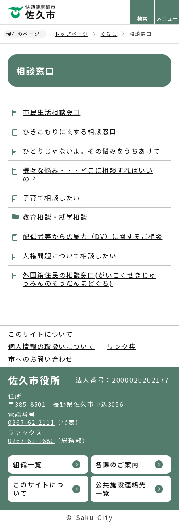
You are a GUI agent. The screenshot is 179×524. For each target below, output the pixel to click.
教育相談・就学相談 (55, 217)
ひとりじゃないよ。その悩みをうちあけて (91, 151)
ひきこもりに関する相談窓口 (70, 131)
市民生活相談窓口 (51, 112)
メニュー (166, 18)
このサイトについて (40, 334)
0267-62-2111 (31, 422)
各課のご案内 (117, 464)
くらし (109, 33)
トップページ (71, 33)
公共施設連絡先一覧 (120, 489)
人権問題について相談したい (70, 255)
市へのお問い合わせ (40, 359)
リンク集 (121, 346)
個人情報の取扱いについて (51, 346)
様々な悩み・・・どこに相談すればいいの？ (88, 174)
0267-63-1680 (31, 440)
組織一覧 (27, 464)
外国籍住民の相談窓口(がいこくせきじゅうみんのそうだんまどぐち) (89, 279)
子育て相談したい (51, 197)
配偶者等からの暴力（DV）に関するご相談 (92, 236)
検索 (142, 18)
